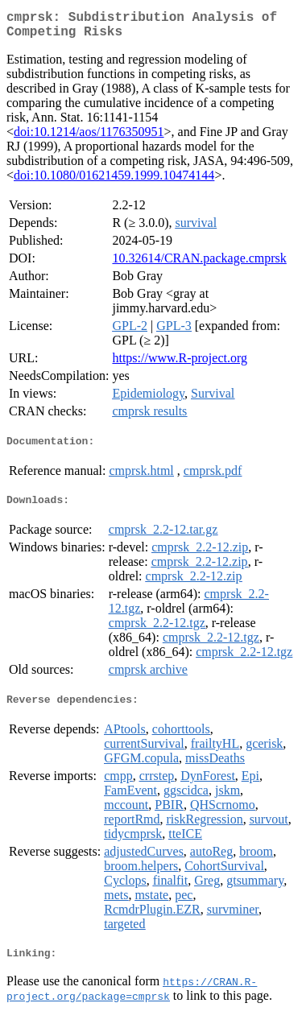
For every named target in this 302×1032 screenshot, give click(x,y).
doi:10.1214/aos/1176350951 (89, 138)
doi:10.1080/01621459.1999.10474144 (114, 181)
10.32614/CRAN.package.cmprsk (199, 264)
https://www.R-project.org (179, 364)
